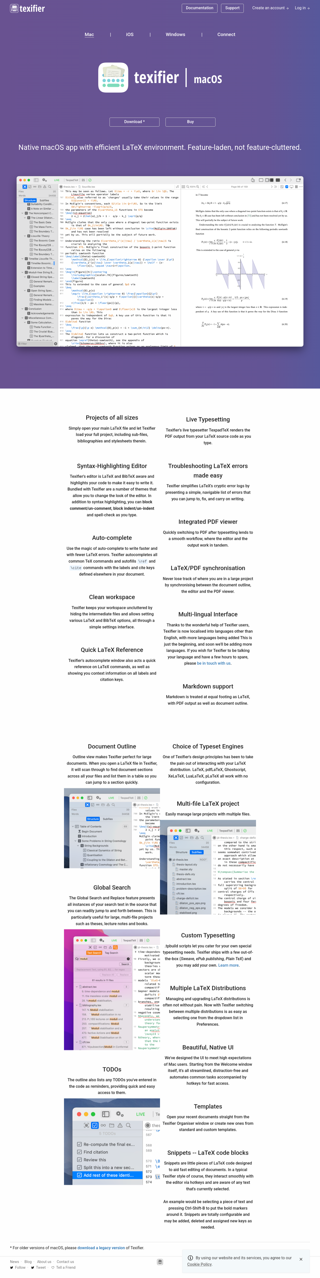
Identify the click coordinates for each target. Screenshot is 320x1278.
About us (44, 1262)
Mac (89, 34)
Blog (28, 1262)
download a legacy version (101, 1247)
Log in (302, 8)
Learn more (228, 966)
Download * (134, 121)
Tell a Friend (63, 1267)
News (14, 1262)
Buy (190, 121)
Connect (226, 34)
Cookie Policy (199, 1264)
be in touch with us (213, 664)
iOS (130, 34)
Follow (18, 1267)
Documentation (200, 8)
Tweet (38, 1267)
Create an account (270, 8)
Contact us (65, 1262)
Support (232, 8)
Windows (175, 34)
